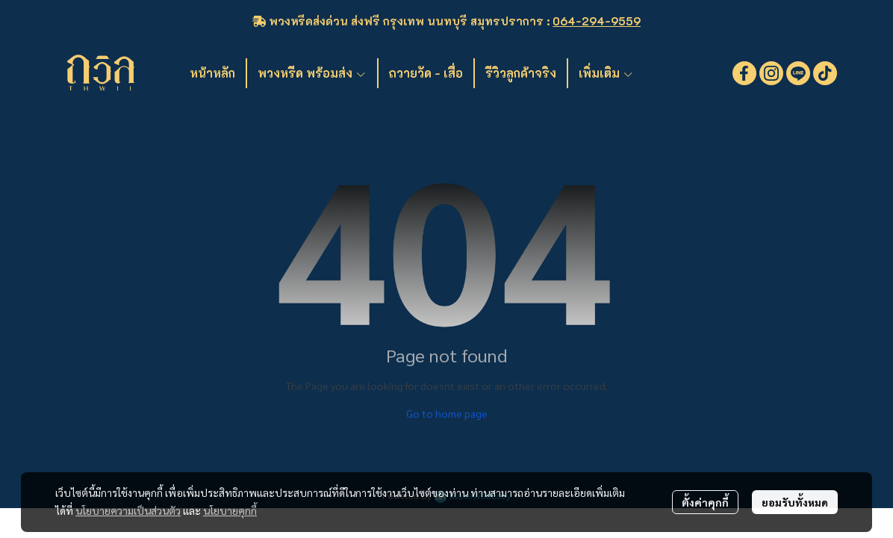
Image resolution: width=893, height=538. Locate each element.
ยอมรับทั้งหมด (795, 502)
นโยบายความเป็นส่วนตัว (128, 510)
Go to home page (447, 413)
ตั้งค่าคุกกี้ (705, 502)
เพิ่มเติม (606, 73)
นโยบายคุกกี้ (230, 510)
